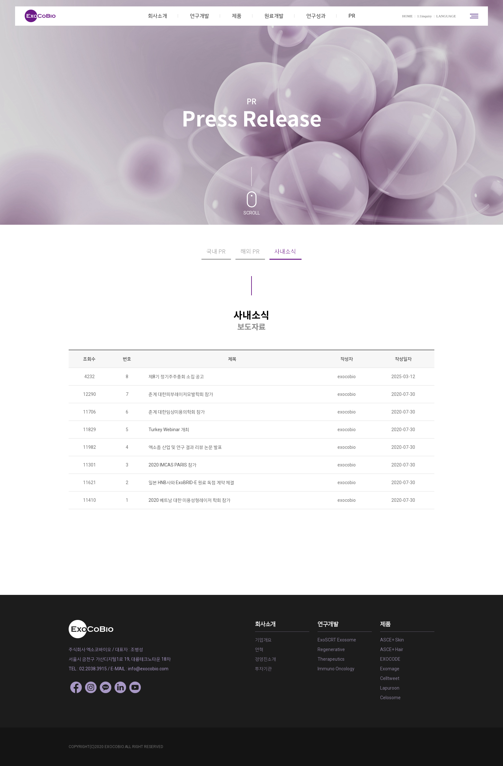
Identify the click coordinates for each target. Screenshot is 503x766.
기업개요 (263, 639)
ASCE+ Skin (392, 639)
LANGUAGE (448, 16)
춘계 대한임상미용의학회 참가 (177, 411)
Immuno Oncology (336, 668)
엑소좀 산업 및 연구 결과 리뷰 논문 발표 (185, 447)
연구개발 (199, 16)
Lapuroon (389, 688)
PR (351, 16)
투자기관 (263, 668)
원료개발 (274, 16)
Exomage (389, 668)
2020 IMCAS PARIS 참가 (172, 464)
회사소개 (157, 16)
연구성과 (316, 16)
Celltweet (389, 678)
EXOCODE (390, 659)
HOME (407, 16)
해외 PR (250, 251)
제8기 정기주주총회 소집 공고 (176, 376)
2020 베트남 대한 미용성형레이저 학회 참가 (189, 500)
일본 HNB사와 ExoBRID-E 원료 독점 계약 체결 (191, 482)
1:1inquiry (424, 16)
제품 (237, 16)
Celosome (390, 697)
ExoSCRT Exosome (337, 639)
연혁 (259, 649)
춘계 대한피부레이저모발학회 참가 (181, 394)
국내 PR (216, 251)
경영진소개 (265, 659)
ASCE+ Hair (391, 649)
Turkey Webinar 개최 (169, 429)
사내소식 (285, 251)
